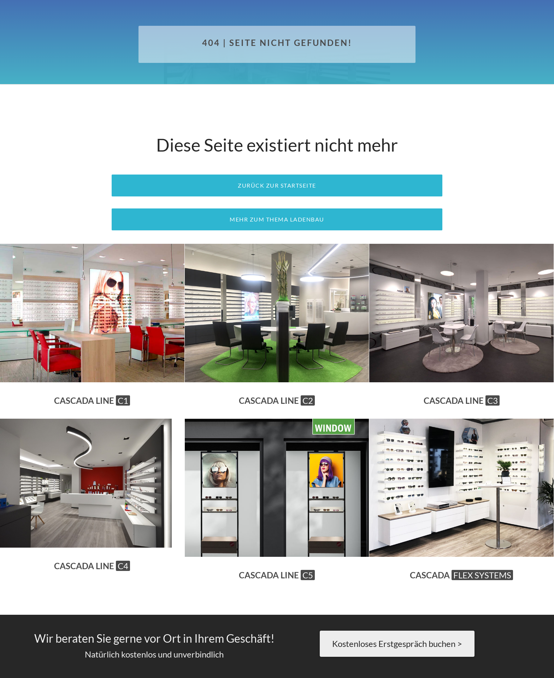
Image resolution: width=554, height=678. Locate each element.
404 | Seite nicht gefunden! (277, 42)
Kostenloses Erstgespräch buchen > (397, 643)
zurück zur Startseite (277, 185)
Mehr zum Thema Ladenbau (277, 219)
